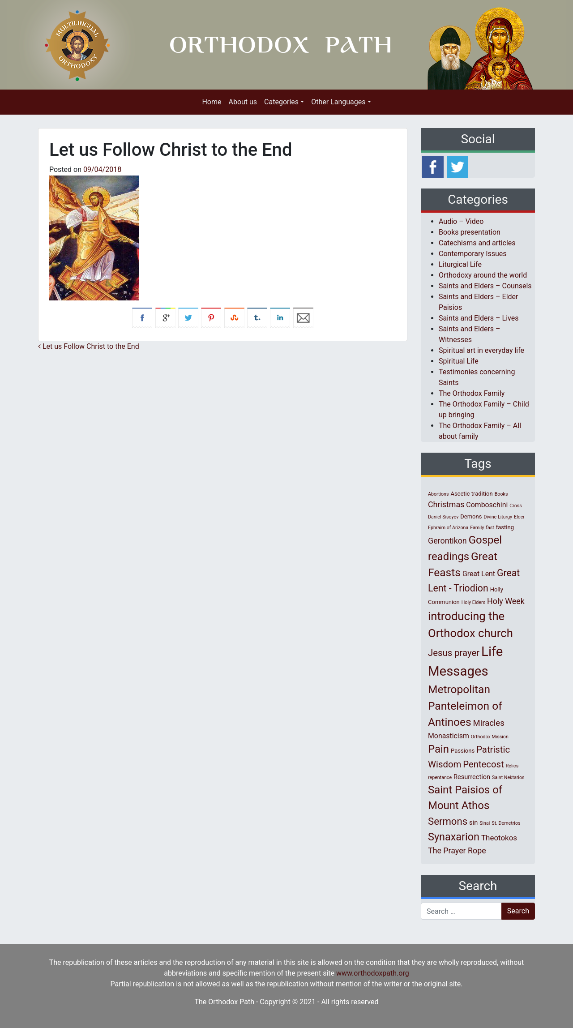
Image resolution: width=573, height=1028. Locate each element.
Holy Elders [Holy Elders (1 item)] (473, 602)
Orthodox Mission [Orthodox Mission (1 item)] (490, 737)
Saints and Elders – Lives (478, 318)
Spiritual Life (459, 361)
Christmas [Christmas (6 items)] (446, 504)
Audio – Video (461, 221)
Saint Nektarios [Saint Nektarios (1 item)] (508, 777)
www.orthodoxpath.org (372, 973)
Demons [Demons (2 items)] (471, 516)
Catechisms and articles (477, 243)
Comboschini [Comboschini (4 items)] (487, 505)
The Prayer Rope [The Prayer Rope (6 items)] (457, 850)
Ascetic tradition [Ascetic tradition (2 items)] (471, 493)
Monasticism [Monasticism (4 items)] (448, 736)
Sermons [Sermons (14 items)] (447, 821)
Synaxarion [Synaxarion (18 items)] (453, 837)
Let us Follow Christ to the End (88, 346)
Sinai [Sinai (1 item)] (484, 823)
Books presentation (469, 232)
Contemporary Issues (473, 253)
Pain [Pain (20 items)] (438, 749)
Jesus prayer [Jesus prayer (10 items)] (453, 652)
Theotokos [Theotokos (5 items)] (499, 837)
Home (211, 102)
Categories (281, 102)
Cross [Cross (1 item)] (515, 506)
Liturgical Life (460, 264)
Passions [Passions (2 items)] (463, 750)
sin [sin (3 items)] (473, 822)
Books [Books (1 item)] (501, 494)
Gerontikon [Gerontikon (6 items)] (447, 540)
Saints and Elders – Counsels (485, 286)
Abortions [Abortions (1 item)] (438, 494)
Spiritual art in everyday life (481, 350)
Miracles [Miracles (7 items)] (489, 723)
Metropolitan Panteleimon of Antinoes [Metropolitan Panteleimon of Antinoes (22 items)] (465, 706)
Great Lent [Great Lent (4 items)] (478, 574)
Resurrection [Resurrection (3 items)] (471, 777)
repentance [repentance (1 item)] (440, 777)
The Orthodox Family (472, 393)
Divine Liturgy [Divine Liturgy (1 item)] (497, 517)
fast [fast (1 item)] (490, 528)
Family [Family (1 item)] (477, 528)
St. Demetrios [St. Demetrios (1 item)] (506, 823)
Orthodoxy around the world (483, 275)
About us (242, 102)
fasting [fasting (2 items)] (505, 527)
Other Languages (338, 102)
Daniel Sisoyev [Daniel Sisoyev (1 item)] (443, 517)
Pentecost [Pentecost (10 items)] (483, 764)
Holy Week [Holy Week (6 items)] (506, 601)
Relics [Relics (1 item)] (512, 766)
